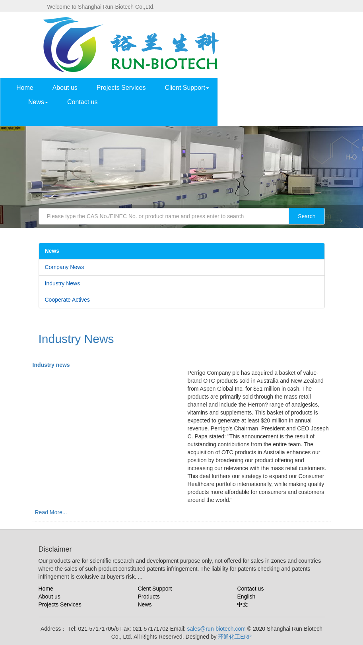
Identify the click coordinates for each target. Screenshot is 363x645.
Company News (64, 267)
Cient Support (155, 588)
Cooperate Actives (67, 299)
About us (65, 87)
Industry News (62, 283)
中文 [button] (281, 118)
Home (24, 87)
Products (148, 596)
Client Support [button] (187, 87)
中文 (242, 604)
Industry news (51, 365)
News (144, 604)
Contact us (82, 102)
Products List (246, 87)
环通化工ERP (235, 636)
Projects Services (121, 87)
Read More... (51, 512)
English (246, 596)
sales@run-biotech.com (216, 629)
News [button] (38, 102)
